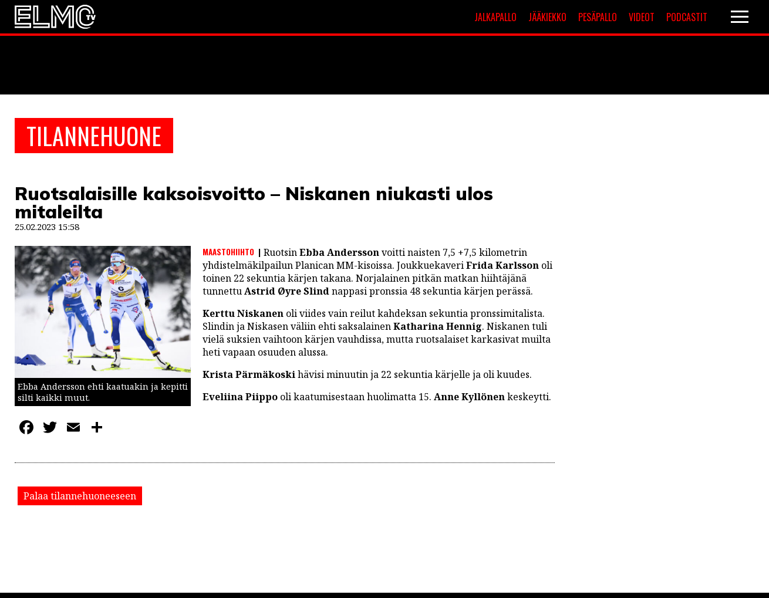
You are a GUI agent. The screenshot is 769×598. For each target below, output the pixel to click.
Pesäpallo (597, 17)
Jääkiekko (547, 17)
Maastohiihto (228, 252)
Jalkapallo (495, 17)
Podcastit (686, 17)
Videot (642, 17)
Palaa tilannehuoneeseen (79, 495)
